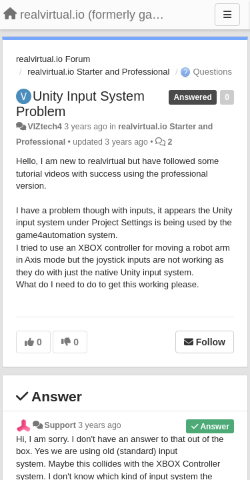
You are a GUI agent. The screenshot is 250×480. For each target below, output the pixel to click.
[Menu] (227, 14)
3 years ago (99, 425)
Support (59, 425)
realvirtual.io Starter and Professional (98, 72)
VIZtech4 (44, 126)
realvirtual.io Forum (53, 59)
